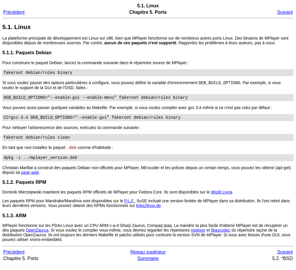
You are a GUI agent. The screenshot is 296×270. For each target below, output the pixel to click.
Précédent (14, 12)
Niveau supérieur (148, 257)
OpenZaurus (37, 235)
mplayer (198, 235)
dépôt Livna (221, 197)
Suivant (285, 12)
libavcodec (220, 235)
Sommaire (148, 263)
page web (30, 178)
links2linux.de (148, 211)
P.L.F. (129, 206)
